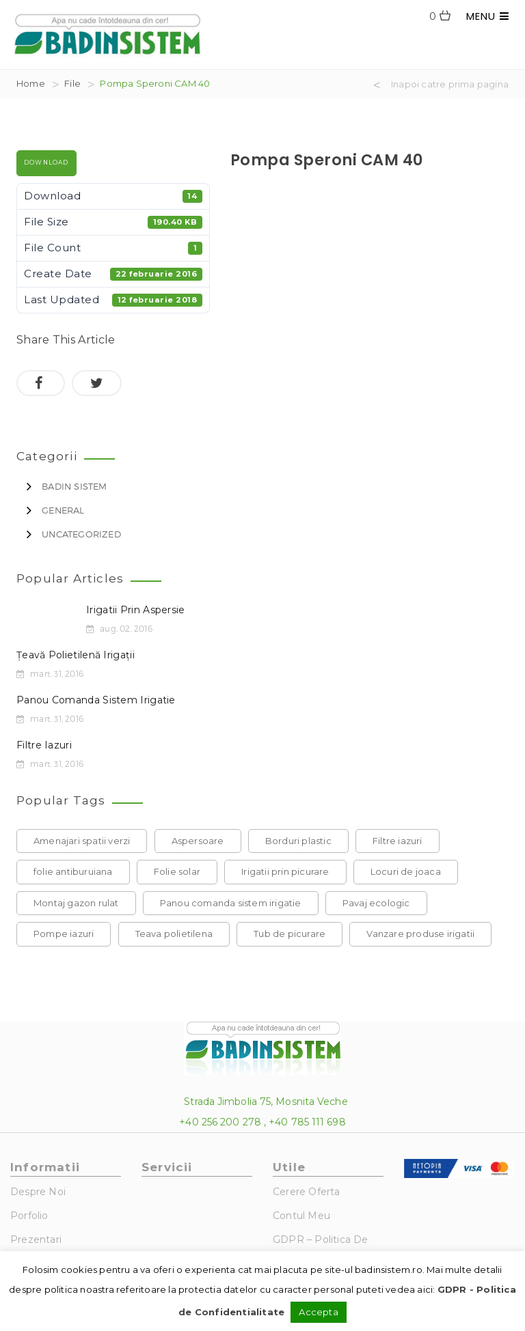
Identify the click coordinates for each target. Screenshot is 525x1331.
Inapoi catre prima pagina (450, 84)
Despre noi (38, 1192)
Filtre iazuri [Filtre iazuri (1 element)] (397, 840)
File (72, 83)
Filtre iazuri (44, 745)
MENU (487, 16)
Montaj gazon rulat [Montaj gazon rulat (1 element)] (76, 902)
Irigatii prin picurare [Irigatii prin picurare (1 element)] (285, 871)
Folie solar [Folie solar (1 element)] (177, 871)
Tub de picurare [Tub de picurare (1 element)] (289, 933)
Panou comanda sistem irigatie (96, 700)
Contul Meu (301, 1215)
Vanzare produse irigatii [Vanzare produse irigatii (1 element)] (420, 933)
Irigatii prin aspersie (135, 610)
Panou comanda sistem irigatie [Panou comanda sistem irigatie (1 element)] (230, 902)
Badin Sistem (74, 486)
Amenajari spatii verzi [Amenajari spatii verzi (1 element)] (81, 840)
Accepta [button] (318, 1311)
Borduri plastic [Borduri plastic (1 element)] (298, 840)
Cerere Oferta (306, 1192)
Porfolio (29, 1215)
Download (46, 162)
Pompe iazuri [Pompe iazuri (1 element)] (63, 933)
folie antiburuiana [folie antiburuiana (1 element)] (73, 871)
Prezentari (36, 1239)
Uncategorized (81, 534)
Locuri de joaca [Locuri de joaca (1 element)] (406, 871)
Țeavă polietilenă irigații (75, 655)
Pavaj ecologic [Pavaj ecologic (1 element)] (376, 902)
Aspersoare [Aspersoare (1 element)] (198, 840)
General (63, 510)
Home (30, 83)
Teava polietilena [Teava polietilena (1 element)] (174, 933)
